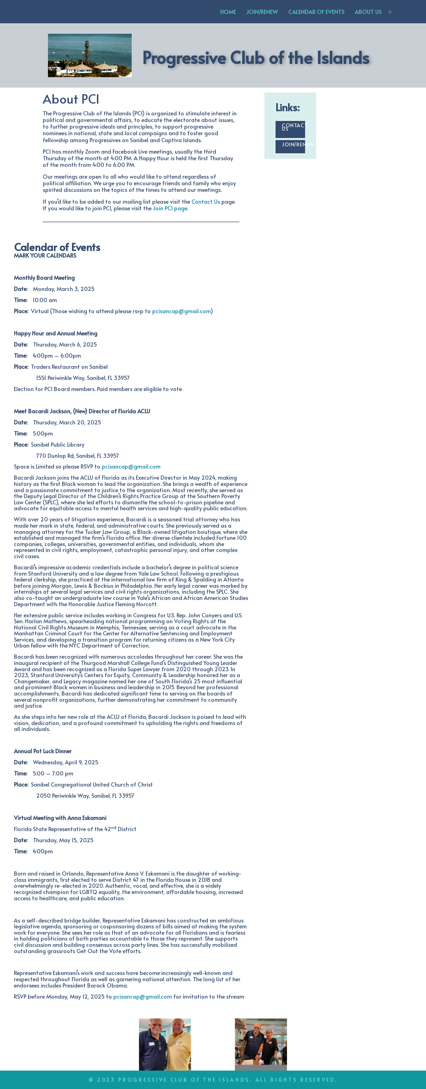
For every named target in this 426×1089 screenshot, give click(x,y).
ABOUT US (368, 11)
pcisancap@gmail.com (181, 311)
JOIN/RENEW (262, 11)
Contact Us (205, 201)
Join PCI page (170, 208)
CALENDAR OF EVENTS (316, 11)
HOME (228, 11)
